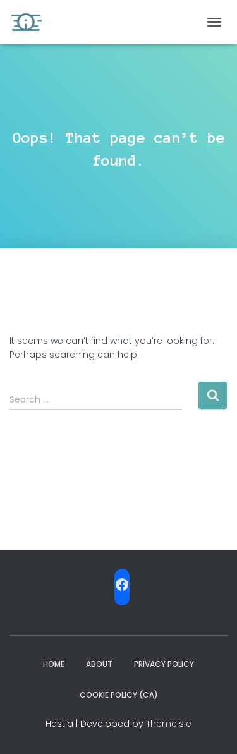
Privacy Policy (164, 664)
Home (53, 664)
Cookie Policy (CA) (119, 695)
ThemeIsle (168, 723)
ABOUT (99, 664)
